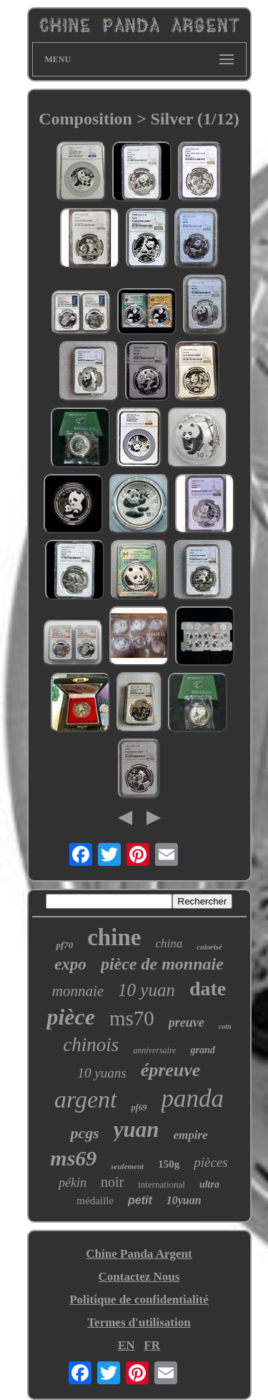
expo (70, 964)
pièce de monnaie (162, 964)
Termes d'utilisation (138, 1322)
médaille (95, 1200)
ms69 (73, 1158)
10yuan (184, 1200)
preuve (186, 1022)
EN (126, 1345)
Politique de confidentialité (139, 1299)
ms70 (131, 1018)
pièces (210, 1162)
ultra (209, 1184)
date (207, 988)
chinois (91, 1044)
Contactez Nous (139, 1276)
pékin (72, 1182)
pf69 (139, 1108)
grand (202, 1050)
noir (112, 1182)
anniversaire (154, 1050)
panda (193, 1099)
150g (168, 1164)
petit (140, 1200)
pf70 (64, 945)
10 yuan (146, 990)
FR (152, 1345)
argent (85, 1099)
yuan (136, 1129)
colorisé (209, 946)
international (161, 1184)
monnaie (78, 991)
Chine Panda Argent (139, 1254)
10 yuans (102, 1072)
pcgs (84, 1133)
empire (190, 1135)
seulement (127, 1166)
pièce (70, 1017)
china (168, 943)
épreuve (171, 1070)
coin (225, 1026)
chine (114, 937)
